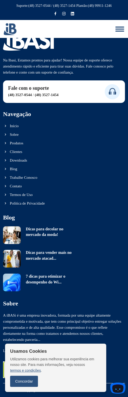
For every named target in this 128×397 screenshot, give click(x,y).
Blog (10, 169)
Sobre (11, 134)
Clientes (12, 151)
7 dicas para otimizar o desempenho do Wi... (45, 279)
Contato (12, 186)
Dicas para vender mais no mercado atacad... (49, 255)
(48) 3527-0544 (39, 6)
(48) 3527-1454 (64, 6)
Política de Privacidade (24, 203)
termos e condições (25, 370)
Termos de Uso (18, 194)
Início (11, 126)
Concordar (24, 381)
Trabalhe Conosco (20, 177)
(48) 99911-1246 (100, 6)
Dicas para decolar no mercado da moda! (44, 232)
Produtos (13, 143)
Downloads (15, 160)
